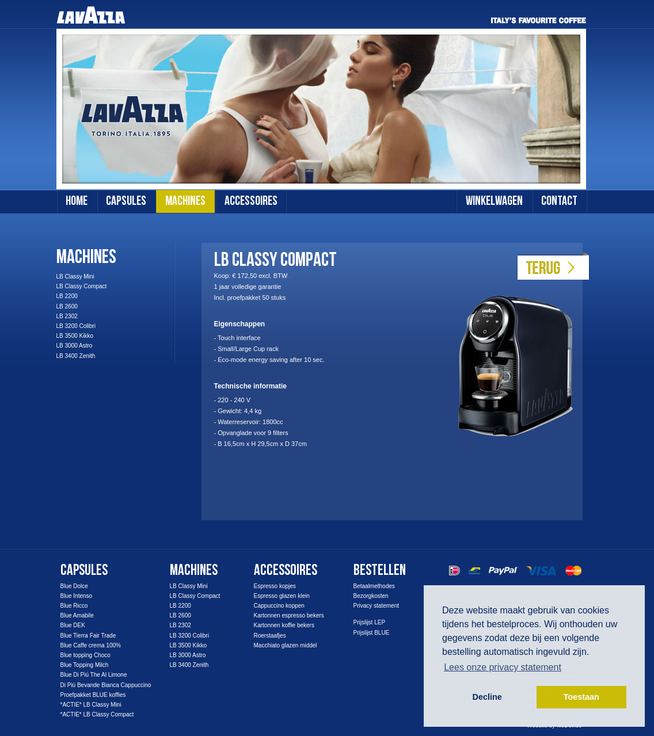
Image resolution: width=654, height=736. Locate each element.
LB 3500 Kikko (75, 336)
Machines (86, 257)
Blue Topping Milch (84, 665)
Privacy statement (376, 605)
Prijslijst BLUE (371, 633)
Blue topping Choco (85, 655)
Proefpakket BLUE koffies (93, 695)
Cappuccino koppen (279, 605)
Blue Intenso (76, 596)
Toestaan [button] (581, 696)
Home (77, 201)
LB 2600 (67, 306)
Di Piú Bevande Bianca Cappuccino (105, 685)
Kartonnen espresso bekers (289, 615)
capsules (126, 201)
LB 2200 (67, 296)
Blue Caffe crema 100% (90, 645)
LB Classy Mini (75, 276)
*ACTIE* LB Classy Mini (90, 704)
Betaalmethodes (374, 586)
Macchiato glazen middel (285, 645)
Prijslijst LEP (369, 622)
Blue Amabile (77, 615)
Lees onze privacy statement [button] (502, 667)
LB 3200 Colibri (76, 326)
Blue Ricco (74, 605)
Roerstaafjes (270, 635)
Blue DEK (72, 625)
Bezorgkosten (371, 596)
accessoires (251, 201)
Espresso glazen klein (282, 596)
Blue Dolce (74, 586)
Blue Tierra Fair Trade (88, 635)
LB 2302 (67, 316)
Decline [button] (487, 696)
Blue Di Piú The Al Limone (93, 675)
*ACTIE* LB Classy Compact (97, 714)
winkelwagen (494, 201)
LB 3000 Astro (74, 345)
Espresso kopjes (275, 586)
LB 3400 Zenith (76, 356)
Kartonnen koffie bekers (284, 625)
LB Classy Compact (81, 286)
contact (559, 201)
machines (185, 201)
